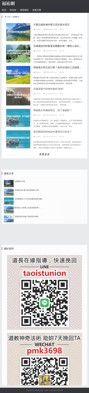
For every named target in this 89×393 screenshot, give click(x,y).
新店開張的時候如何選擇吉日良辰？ (52, 131)
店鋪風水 (15, 17)
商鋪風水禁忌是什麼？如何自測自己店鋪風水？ (58, 67)
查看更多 (44, 154)
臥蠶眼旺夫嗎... (20, 202)
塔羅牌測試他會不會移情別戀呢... (27, 238)
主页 (9, 17)
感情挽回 (24, 10)
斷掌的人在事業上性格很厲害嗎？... (28, 229)
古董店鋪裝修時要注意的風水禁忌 (51, 24)
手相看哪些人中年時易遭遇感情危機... (29, 220)
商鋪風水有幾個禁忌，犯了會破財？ (52, 110)
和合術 (13, 10)
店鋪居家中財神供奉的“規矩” (48, 89)
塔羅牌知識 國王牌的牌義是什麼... (27, 211)
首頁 (4, 10)
